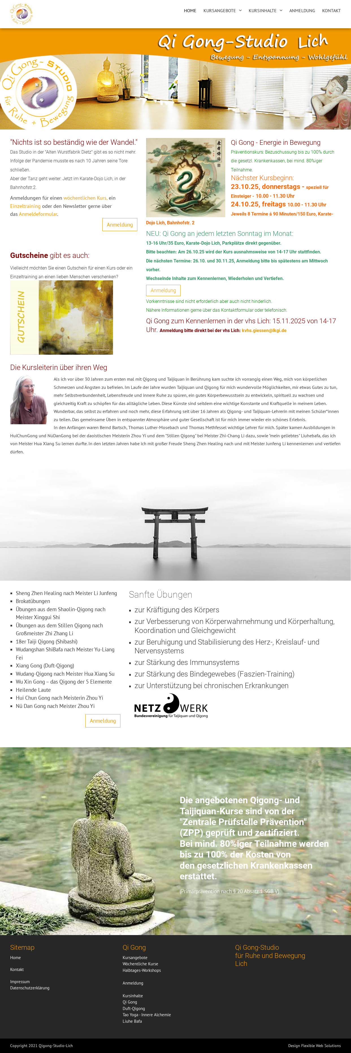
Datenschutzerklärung (29, 987)
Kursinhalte (263, 10)
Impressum (20, 981)
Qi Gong (130, 1002)
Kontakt (331, 10)
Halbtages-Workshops (142, 970)
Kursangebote (219, 10)
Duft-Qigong (134, 1008)
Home (190, 10)
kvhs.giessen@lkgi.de (264, 330)
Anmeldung (302, 10)
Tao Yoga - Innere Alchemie (147, 1014)
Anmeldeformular (37, 214)
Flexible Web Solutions (321, 1045)
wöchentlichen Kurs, (86, 198)
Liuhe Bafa (132, 1021)
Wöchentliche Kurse (140, 963)
